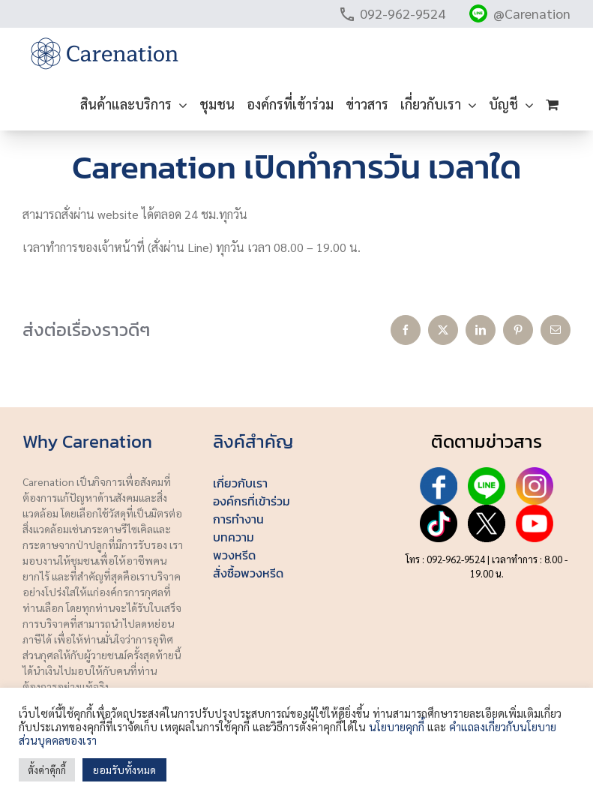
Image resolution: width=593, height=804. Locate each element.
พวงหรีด (234, 555)
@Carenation (532, 13)
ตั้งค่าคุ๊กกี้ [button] (47, 770)
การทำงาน (238, 519)
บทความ (233, 537)
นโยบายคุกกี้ (396, 726)
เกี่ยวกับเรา (240, 483)
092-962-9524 (402, 13)
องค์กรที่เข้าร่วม (251, 501)
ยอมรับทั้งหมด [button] (124, 769)
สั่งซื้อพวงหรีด (248, 573)
